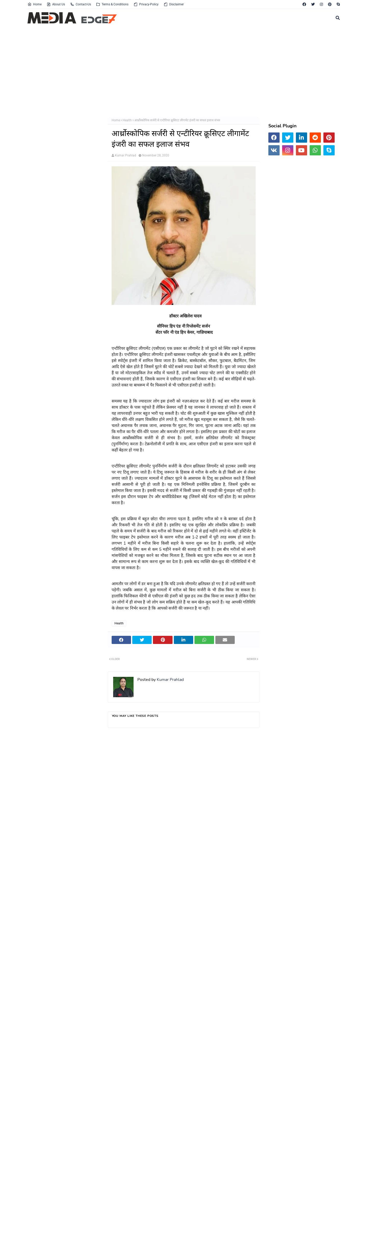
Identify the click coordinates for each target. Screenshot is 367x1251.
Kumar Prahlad (125, 155)
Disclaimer (174, 4)
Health (127, 120)
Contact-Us (80, 4)
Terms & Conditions (112, 4)
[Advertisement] (180, 70)
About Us (56, 4)
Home (35, 4)
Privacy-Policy (146, 4)
